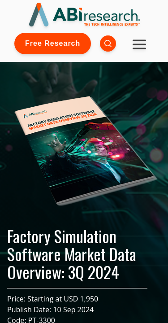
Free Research (52, 43)
